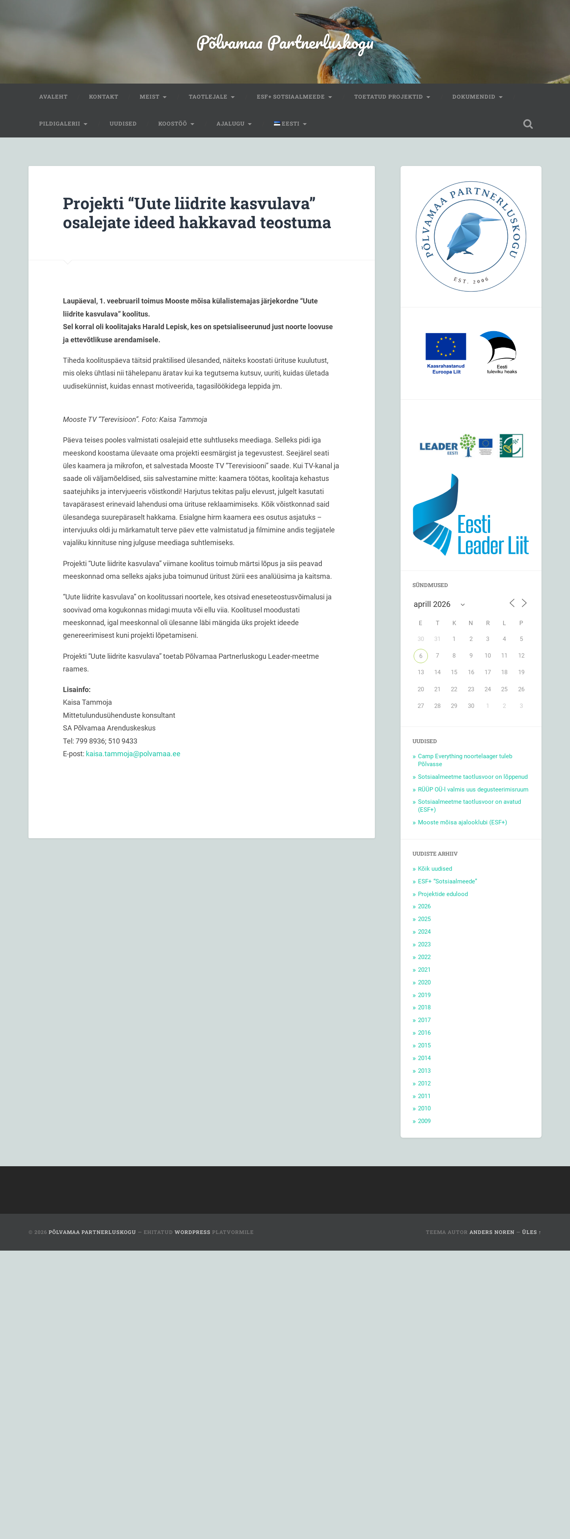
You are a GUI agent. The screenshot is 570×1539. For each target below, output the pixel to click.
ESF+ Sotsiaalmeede (291, 96)
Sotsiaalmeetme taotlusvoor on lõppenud (473, 776)
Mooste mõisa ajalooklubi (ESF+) (462, 822)
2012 (424, 1083)
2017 (424, 1020)
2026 (424, 906)
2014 (424, 1058)
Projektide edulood (443, 894)
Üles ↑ (532, 1232)
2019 (424, 995)
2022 (424, 957)
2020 (424, 982)
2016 (424, 1032)
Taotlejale (208, 96)
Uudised (123, 123)
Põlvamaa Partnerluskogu (285, 42)
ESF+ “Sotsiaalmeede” (447, 881)
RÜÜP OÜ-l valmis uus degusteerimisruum (473, 789)
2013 (424, 1070)
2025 (424, 919)
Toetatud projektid (388, 96)
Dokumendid (474, 96)
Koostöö (172, 123)
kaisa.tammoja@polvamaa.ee (133, 753)
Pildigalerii (59, 123)
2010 (424, 1108)
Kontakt (103, 96)
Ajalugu (231, 123)
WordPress (193, 1232)
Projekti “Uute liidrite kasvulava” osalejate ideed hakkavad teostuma (197, 213)
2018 (424, 1007)
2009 (424, 1121)
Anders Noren (492, 1232)
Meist (150, 96)
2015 (424, 1045)
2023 (424, 944)
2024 (424, 931)
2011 (424, 1096)
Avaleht (53, 96)
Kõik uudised (435, 868)
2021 (424, 969)
